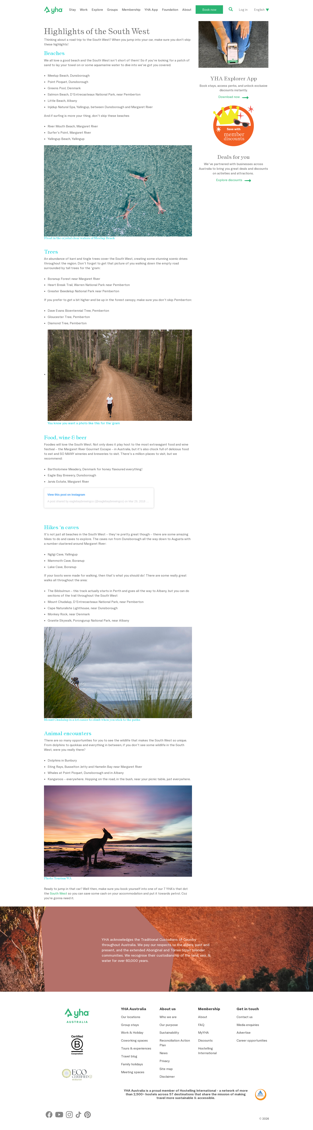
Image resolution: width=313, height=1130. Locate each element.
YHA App (151, 10)
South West (58, 893)
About (186, 10)
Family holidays (132, 1064)
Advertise (244, 1032)
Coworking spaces (134, 1040)
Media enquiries (248, 1025)
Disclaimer (167, 1076)
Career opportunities (252, 1040)
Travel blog (129, 1056)
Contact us (245, 1017)
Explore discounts (229, 180)
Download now (229, 97)
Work (84, 10)
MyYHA (203, 1032)
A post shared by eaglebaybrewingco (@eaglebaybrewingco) (85, 501)
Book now (209, 10)
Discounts (205, 1040)
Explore (97, 10)
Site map (166, 1069)
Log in (243, 10)
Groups (112, 10)
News (164, 1053)
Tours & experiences (136, 1048)
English (259, 10)
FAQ (201, 1025)
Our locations (130, 1017)
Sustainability (169, 1032)
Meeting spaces (132, 1072)
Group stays (130, 1025)
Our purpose (169, 1025)
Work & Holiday (132, 1032)
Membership (131, 10)
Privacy (165, 1061)
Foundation (170, 10)
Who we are (168, 1017)
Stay (72, 10)
